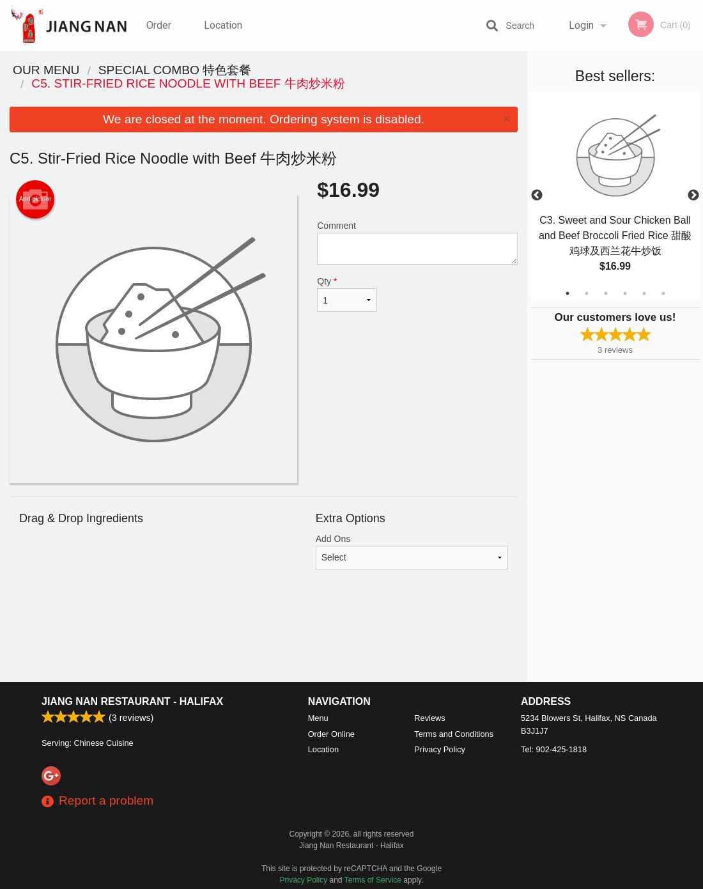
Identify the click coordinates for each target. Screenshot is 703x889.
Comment (417, 242)
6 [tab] (663, 293)
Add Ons (412, 551)
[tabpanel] (615, 196)
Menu (318, 718)
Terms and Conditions (453, 734)
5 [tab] (644, 293)
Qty (347, 294)
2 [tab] (586, 293)
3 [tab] (605, 293)
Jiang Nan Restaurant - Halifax (132, 701)
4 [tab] (625, 293)
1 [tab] (567, 293)
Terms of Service (372, 880)
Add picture (35, 199)
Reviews (429, 718)
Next (693, 195)
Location (223, 25)
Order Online (160, 35)
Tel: (554, 749)
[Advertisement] (264, 640)
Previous (536, 195)
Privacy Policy (439, 749)
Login (581, 25)
